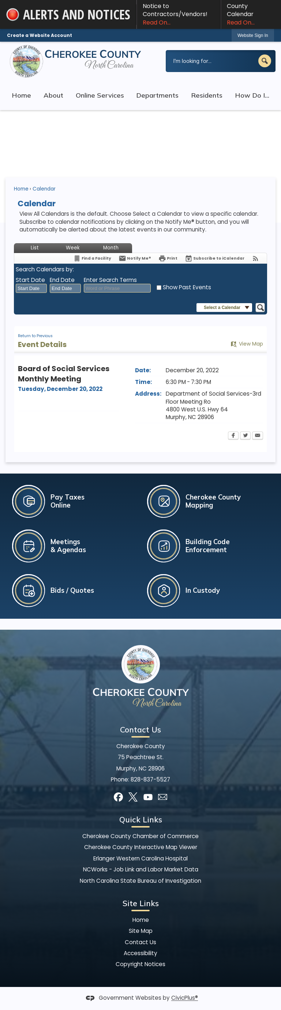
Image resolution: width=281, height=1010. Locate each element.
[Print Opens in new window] (167, 258)
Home (21, 188)
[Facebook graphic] (118, 797)
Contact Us (140, 942)
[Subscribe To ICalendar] (214, 258)
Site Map (141, 931)
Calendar (44, 188)
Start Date (30, 280)
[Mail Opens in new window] (162, 797)
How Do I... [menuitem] (252, 95)
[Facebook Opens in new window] (233, 436)
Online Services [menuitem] (100, 95)
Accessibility (140, 953)
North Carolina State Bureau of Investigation (140, 881)
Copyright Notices (140, 964)
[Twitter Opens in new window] (245, 436)
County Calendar (251, 14)
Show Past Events (187, 287)
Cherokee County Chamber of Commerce (140, 836)
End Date (62, 280)
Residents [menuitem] (206, 95)
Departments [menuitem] (157, 95)
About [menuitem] (53, 95)
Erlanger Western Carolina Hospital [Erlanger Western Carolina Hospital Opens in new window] (140, 858)
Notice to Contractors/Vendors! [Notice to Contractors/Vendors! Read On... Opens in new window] (178, 14)
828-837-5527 (150, 779)
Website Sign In (252, 35)
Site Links (141, 903)
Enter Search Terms (110, 280)
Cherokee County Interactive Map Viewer (140, 847)
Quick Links (140, 819)
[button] (264, 60)
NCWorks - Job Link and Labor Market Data (140, 869)
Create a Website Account (39, 35)
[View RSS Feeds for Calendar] (255, 258)
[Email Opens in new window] (257, 436)
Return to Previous (35, 336)
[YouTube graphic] (148, 797)
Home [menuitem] (21, 95)
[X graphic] (133, 797)
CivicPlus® (184, 998)
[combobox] (31, 288)
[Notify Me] (135, 258)
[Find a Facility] (92, 258)
